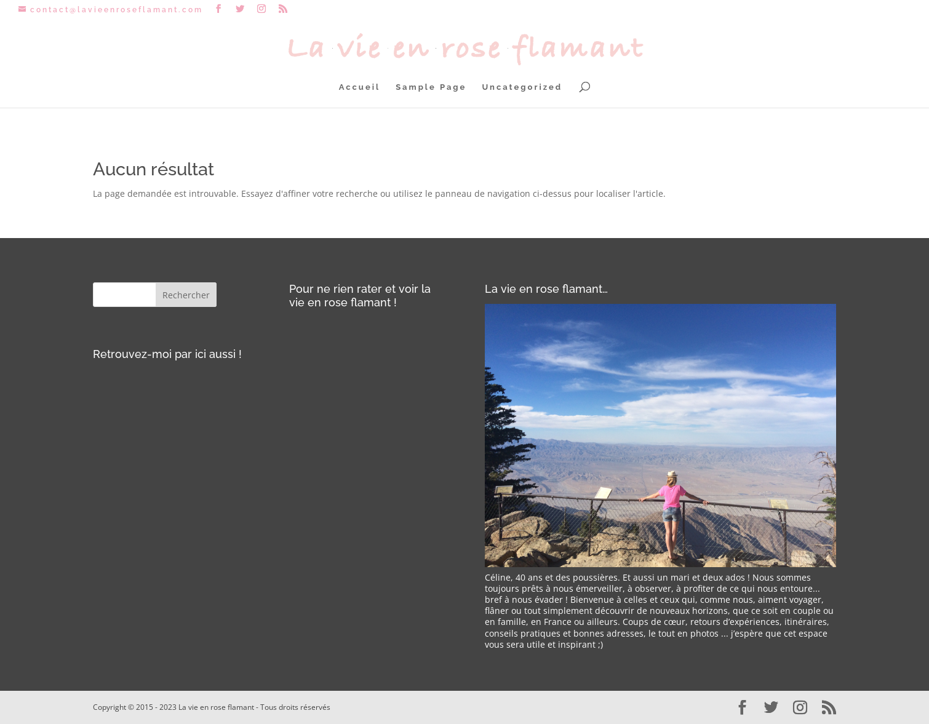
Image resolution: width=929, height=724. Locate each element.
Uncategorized (522, 87)
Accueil (359, 87)
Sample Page (431, 87)
